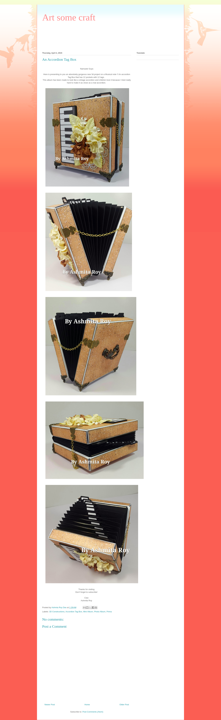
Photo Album (99, 611)
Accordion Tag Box (74, 611)
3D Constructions (57, 611)
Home (87, 704)
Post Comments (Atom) (92, 712)
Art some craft (68, 17)
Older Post (124, 704)
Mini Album (88, 611)
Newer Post (50, 704)
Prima (109, 611)
